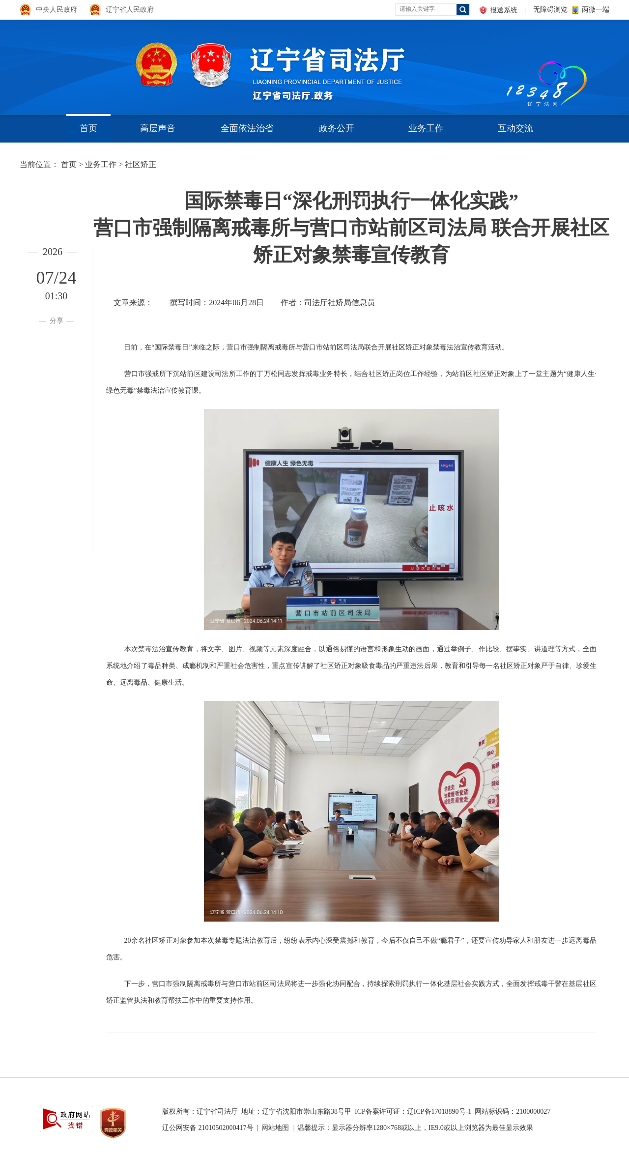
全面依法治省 (247, 128)
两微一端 (595, 9)
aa (504, 63)
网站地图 (275, 1127)
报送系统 (503, 10)
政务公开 (336, 128)
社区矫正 (140, 164)
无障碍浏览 (550, 9)
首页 (88, 128)
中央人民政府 (56, 9)
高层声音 (157, 128)
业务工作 (426, 128)
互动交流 (515, 128)
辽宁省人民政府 (130, 9)
